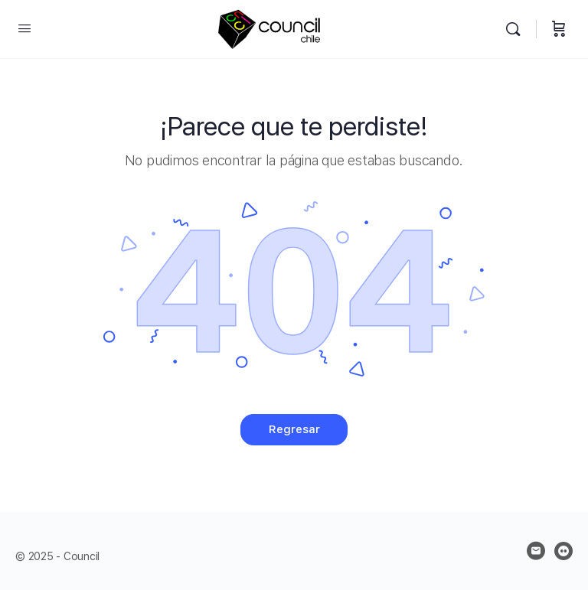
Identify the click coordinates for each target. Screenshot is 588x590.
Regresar (294, 429)
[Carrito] (559, 29)
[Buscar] (517, 29)
